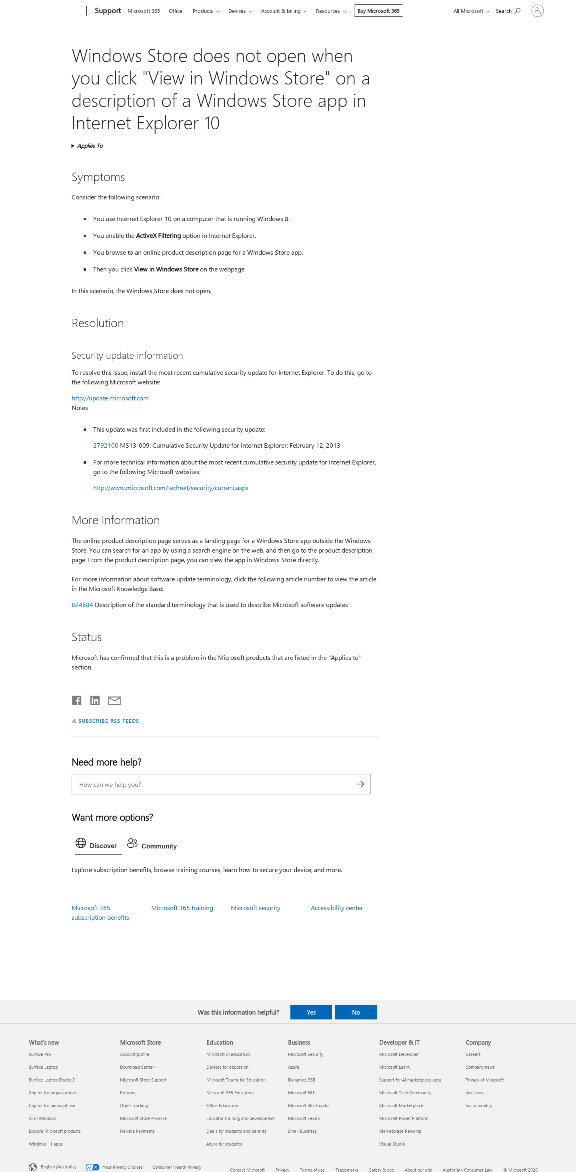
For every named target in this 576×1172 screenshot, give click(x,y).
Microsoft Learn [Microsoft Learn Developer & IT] (394, 1067)
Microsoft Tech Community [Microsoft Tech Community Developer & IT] (405, 1093)
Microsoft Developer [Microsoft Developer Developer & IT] (399, 1054)
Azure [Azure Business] (293, 1067)
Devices (237, 10)
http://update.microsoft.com (110, 398)
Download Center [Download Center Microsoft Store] (137, 1067)
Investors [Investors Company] (474, 1093)
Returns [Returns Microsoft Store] (127, 1093)
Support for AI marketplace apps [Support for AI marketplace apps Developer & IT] (410, 1080)
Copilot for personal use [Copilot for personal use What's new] (52, 1105)
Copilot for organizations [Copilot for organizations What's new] (53, 1093)
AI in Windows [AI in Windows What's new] (42, 1118)
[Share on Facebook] (77, 699)
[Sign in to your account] (526, 10)
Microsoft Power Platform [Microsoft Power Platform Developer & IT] (403, 1118)
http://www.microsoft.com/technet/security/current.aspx (170, 487)
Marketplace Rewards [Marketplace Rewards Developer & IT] (400, 1131)
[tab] (98, 844)
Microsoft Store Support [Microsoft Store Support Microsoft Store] (143, 1080)
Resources (328, 10)
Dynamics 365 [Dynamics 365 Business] (301, 1080)
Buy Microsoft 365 (379, 10)
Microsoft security (255, 907)
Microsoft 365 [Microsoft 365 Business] (301, 1093)
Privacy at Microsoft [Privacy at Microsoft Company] (485, 1080)
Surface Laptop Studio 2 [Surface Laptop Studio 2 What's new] (52, 1080)
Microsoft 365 (144, 10)
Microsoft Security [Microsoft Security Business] (305, 1054)
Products (203, 10)
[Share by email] (111, 699)
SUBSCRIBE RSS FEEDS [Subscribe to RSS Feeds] (108, 720)
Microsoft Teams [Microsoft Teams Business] (304, 1118)
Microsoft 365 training (182, 907)
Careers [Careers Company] (473, 1054)
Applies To (89, 145)
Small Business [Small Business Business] (302, 1131)
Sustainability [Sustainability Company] (479, 1105)
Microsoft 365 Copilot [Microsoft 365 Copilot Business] (309, 1105)
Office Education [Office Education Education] (222, 1105)
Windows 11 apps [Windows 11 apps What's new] (46, 1144)
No (356, 1012)
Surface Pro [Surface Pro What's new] (40, 1054)
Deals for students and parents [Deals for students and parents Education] (236, 1131)
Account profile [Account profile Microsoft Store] (134, 1054)
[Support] (107, 11)
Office (175, 10)
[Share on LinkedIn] (92, 699)
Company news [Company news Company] (480, 1067)
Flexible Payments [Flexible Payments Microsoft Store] (137, 1131)
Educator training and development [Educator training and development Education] (240, 1118)
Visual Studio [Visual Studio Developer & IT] (392, 1144)
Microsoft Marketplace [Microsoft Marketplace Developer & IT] (401, 1105)
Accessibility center (337, 907)
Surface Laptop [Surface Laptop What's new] (43, 1067)
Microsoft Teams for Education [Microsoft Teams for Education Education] (236, 1080)
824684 (82, 604)
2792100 (105, 445)
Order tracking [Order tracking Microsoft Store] (134, 1105)
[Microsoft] (56, 11)
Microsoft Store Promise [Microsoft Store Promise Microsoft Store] (143, 1118)
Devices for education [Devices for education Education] (227, 1067)
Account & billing (281, 10)
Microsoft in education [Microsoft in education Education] (228, 1054)
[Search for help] (486, 10)
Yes (311, 1012)
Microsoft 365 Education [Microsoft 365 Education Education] (230, 1093)
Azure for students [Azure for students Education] (224, 1144)
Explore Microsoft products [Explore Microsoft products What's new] (55, 1131)
